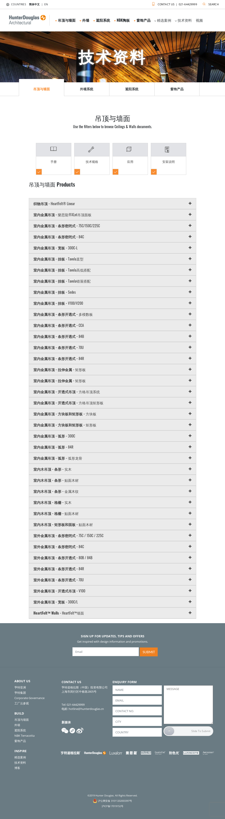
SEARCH (210, 3)
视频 (199, 20)
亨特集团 (20, 693)
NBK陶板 (122, 20)
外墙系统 (86, 89)
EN (46, 4)
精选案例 (162, 20)
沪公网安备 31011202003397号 (115, 800)
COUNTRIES (15, 4)
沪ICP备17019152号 (112, 806)
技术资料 (183, 20)
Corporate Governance (29, 698)
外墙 (84, 20)
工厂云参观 (21, 703)
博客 (17, 768)
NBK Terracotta (24, 736)
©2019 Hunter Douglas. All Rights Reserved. (112, 795)
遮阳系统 (101, 20)
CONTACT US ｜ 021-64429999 (173, 3)
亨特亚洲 (20, 687)
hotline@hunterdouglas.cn (86, 709)
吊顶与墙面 (65, 20)
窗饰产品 (142, 20)
